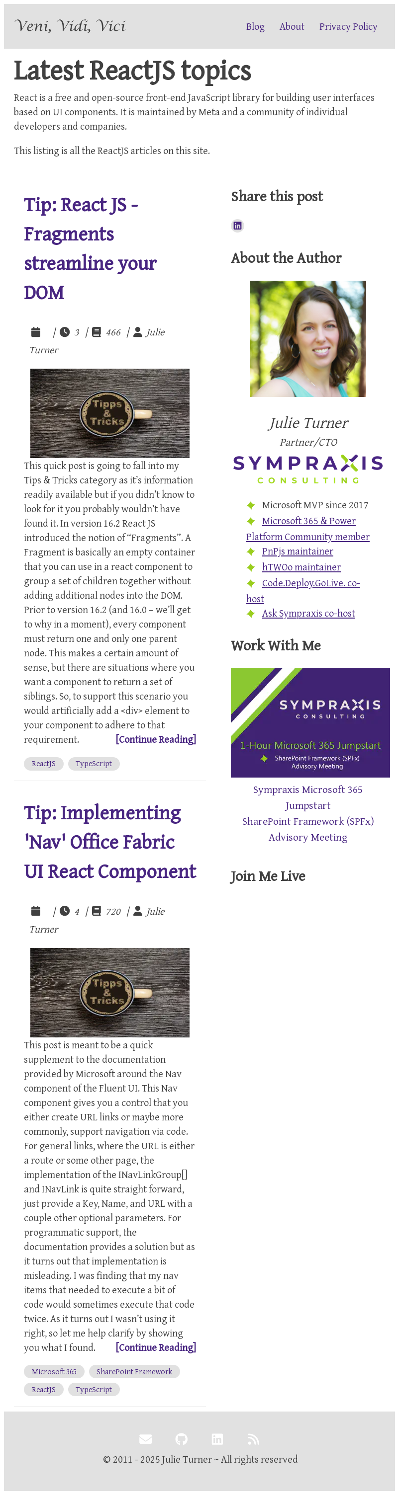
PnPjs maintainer (297, 551)
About (292, 26)
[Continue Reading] (156, 739)
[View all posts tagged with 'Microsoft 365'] (54, 1371)
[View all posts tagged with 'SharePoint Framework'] (135, 1371)
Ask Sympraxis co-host (308, 613)
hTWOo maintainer (301, 566)
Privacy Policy (348, 26)
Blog (255, 26)
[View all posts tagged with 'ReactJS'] (44, 764)
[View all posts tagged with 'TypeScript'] (94, 764)
